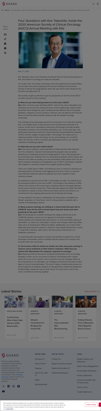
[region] (50, 405)
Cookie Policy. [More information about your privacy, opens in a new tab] (10, 409)
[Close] (99, 405)
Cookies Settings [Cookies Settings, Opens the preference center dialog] (91, 405)
